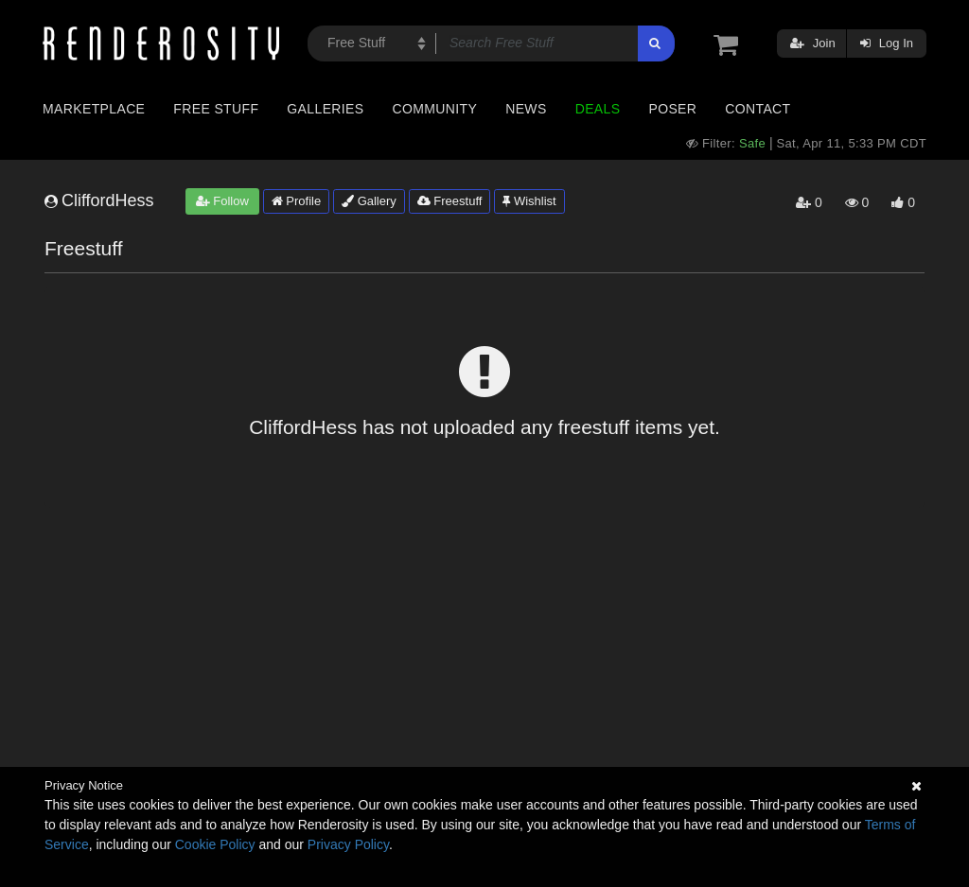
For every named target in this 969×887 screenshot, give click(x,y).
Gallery (369, 201)
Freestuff (450, 201)
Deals (598, 108)
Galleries (325, 108)
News (525, 108)
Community (435, 108)
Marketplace (94, 108)
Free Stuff (215, 108)
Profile (296, 201)
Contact (757, 108)
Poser (672, 108)
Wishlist (528, 201)
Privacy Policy (348, 844)
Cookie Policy (215, 844)
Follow (222, 201)
